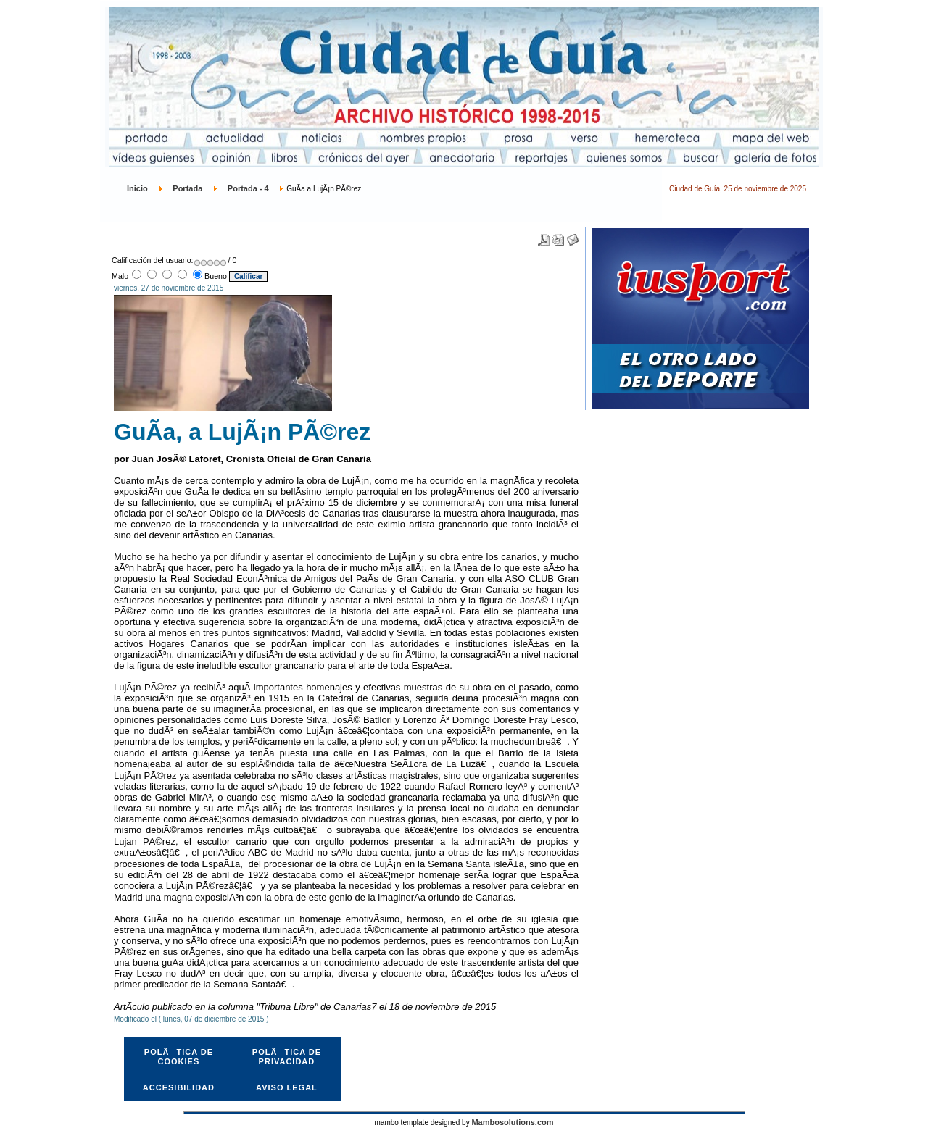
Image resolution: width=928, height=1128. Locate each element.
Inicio (137, 188)
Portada (187, 188)
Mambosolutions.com (512, 1122)
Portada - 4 (248, 188)
